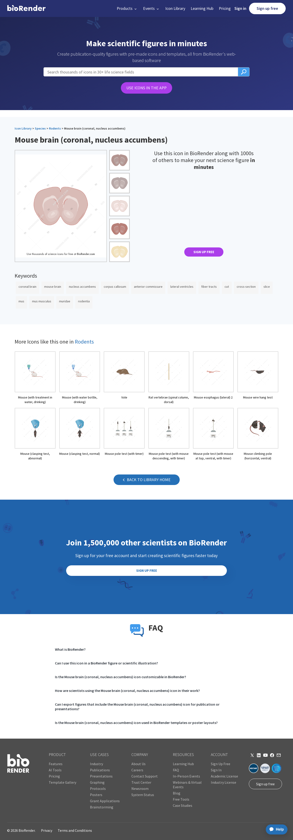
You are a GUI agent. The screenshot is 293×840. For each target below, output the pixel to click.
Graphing (97, 782)
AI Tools (55, 770)
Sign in (240, 8)
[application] (275, 829)
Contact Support (144, 776)
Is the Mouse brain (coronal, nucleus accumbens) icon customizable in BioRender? (120, 677)
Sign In (216, 770)
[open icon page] (35, 377)
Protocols (98, 788)
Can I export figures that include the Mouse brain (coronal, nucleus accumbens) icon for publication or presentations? (137, 706)
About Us (138, 763)
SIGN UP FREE (203, 252)
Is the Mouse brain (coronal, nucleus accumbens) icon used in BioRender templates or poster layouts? (136, 722)
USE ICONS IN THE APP (146, 87)
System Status (142, 794)
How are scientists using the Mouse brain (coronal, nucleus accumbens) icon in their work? (127, 690)
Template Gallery (62, 782)
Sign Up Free (220, 763)
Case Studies (182, 805)
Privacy (46, 830)
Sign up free (267, 8)
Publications (100, 770)
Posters (96, 794)
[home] (26, 8)
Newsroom (140, 788)
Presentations (101, 776)
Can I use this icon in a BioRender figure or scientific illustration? (106, 663)
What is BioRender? (70, 649)
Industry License (223, 782)
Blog (176, 793)
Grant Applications (105, 801)
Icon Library (175, 8)
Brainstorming (101, 807)
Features (55, 763)
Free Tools (181, 799)
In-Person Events (186, 776)
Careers (137, 770)
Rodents (55, 128)
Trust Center (141, 782)
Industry (96, 763)
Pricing (225, 8)
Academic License (224, 776)
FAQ (176, 770)
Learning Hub (202, 8)
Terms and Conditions (75, 830)
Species (40, 128)
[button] (127, 8)
